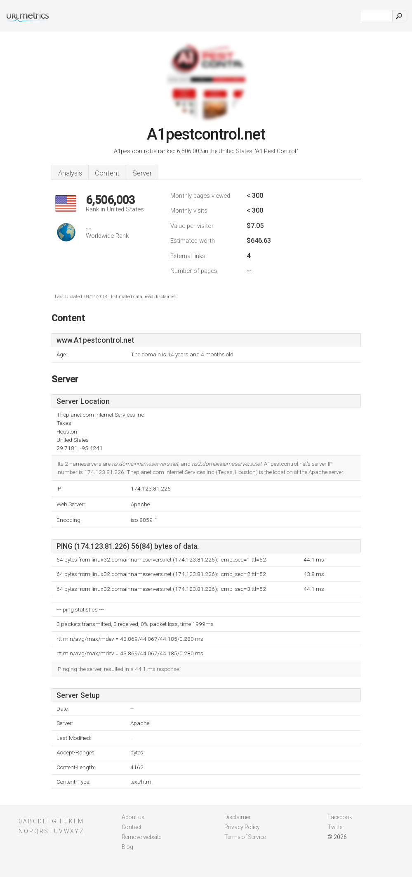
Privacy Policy (242, 827)
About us (133, 817)
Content (107, 173)
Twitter (335, 827)
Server (142, 173)
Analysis (70, 173)
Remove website (141, 837)
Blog (127, 847)
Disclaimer (237, 817)
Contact (131, 827)
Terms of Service (245, 837)
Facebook (339, 817)
